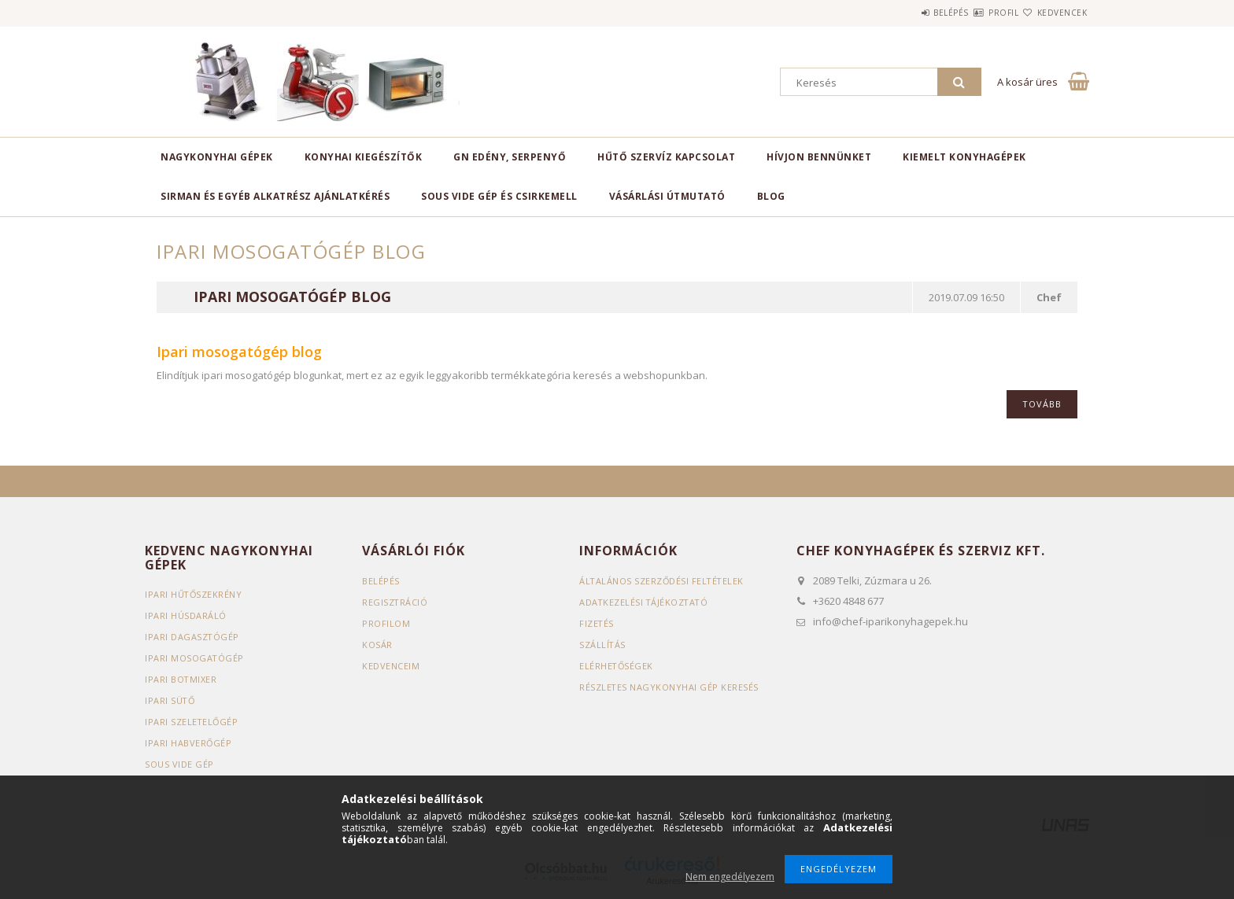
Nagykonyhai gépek (217, 157)
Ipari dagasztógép (192, 637)
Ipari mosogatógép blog (292, 297)
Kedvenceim (390, 666)
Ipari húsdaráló (186, 615)
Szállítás (602, 644)
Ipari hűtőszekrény (194, 594)
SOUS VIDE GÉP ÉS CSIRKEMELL (499, 196)
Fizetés (597, 623)
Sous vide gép (179, 764)
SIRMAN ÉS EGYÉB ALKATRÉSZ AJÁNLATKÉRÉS (275, 196)
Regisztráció (395, 602)
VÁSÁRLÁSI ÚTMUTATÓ (667, 196)
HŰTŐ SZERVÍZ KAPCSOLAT (666, 157)
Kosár (377, 644)
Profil (975, 12)
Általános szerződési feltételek (663, 581)
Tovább (1042, 404)
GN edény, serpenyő (509, 157)
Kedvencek (1053, 12)
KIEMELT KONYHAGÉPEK (964, 157)
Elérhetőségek (617, 666)
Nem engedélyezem (729, 876)
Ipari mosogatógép (195, 658)
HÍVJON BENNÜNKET (819, 157)
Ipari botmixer (181, 679)
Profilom (386, 623)
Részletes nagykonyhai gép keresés (669, 687)
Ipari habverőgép (188, 743)
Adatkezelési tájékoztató (645, 602)
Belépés (904, 12)
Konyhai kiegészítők (364, 157)
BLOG (771, 196)
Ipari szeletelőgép (192, 722)
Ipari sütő (170, 700)
